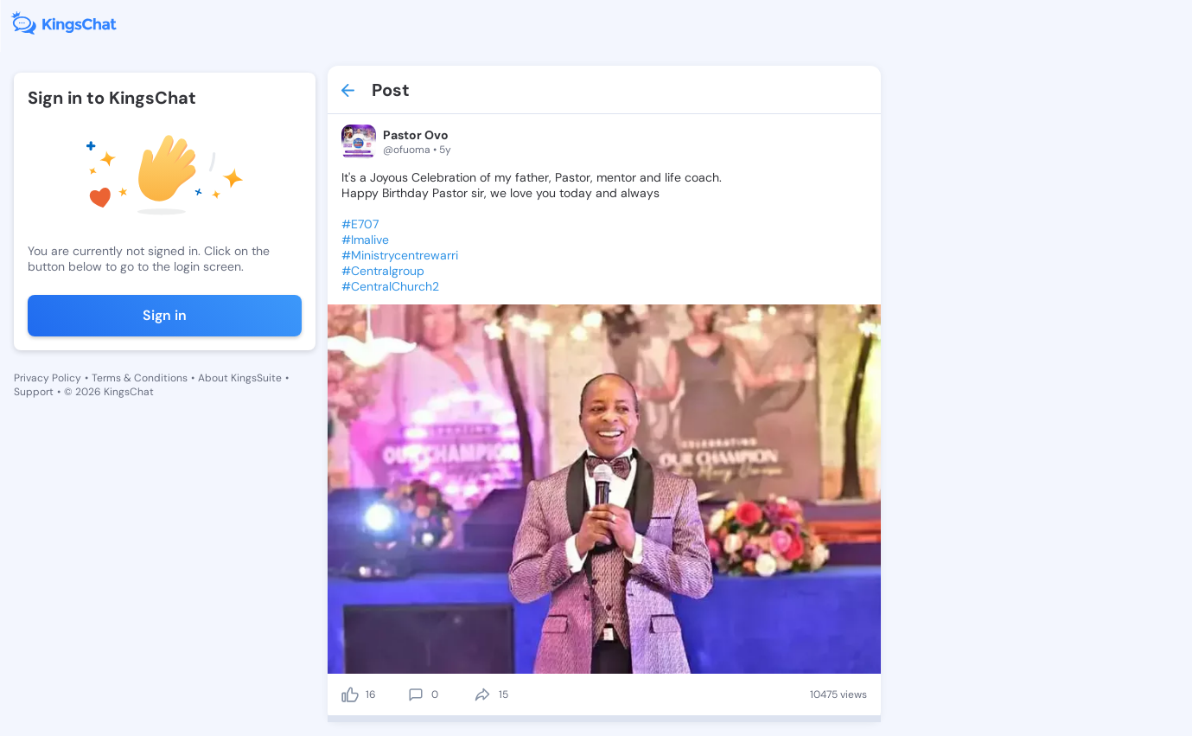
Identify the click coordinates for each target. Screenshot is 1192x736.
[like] (350, 694)
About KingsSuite (240, 378)
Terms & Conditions (140, 378)
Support (34, 392)
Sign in (165, 315)
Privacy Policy (47, 378)
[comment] (415, 694)
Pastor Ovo (416, 135)
